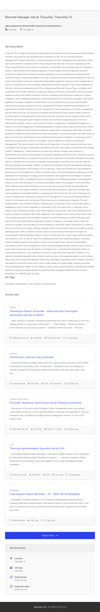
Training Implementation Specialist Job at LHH (37, 448)
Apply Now (50, 535)
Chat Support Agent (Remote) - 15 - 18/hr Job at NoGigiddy (45, 494)
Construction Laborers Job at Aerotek (31, 357)
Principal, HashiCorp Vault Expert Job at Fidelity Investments (46, 403)
